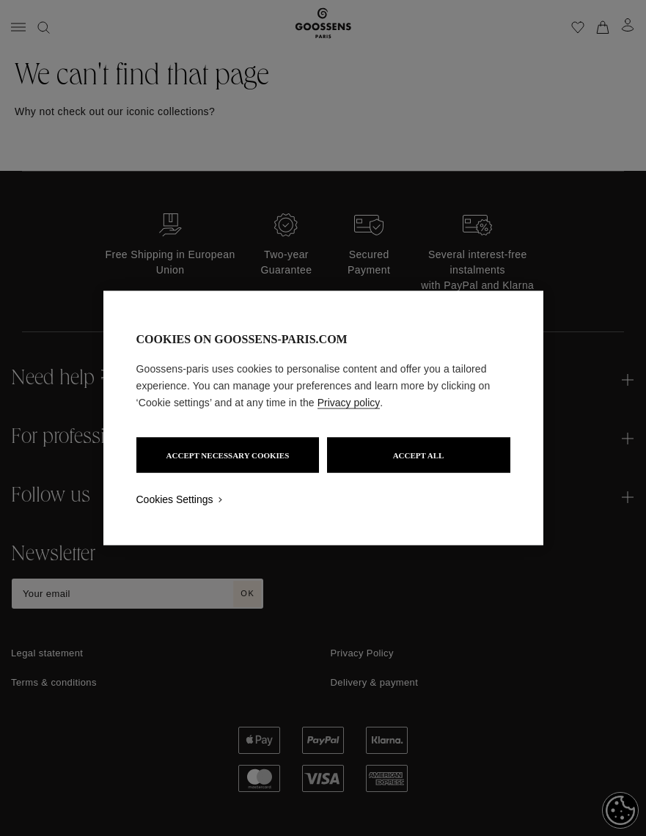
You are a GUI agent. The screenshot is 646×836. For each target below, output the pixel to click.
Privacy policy (349, 402)
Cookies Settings (174, 499)
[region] (323, 418)
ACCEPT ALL (418, 455)
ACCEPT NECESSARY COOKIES (228, 455)
